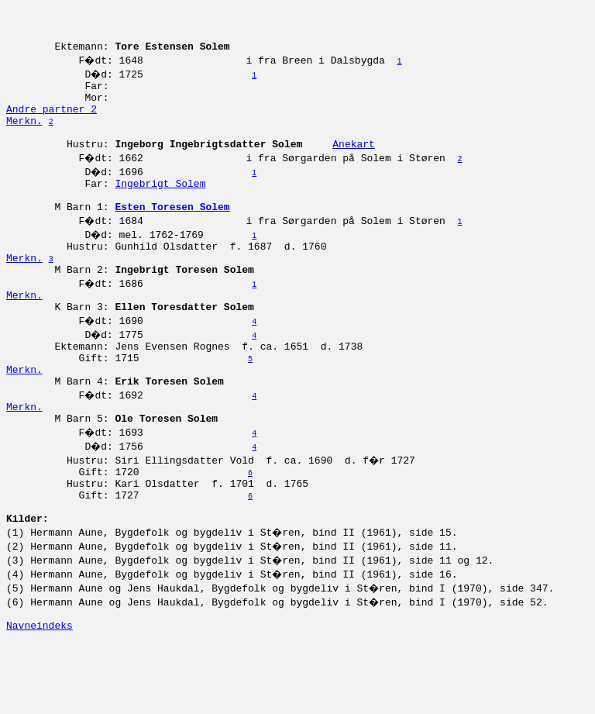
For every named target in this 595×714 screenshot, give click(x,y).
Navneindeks (39, 697)
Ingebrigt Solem (160, 209)
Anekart (353, 167)
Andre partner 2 (51, 125)
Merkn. (24, 139)
